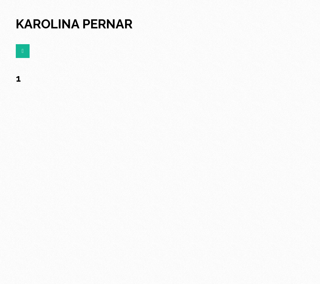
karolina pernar (74, 24)
